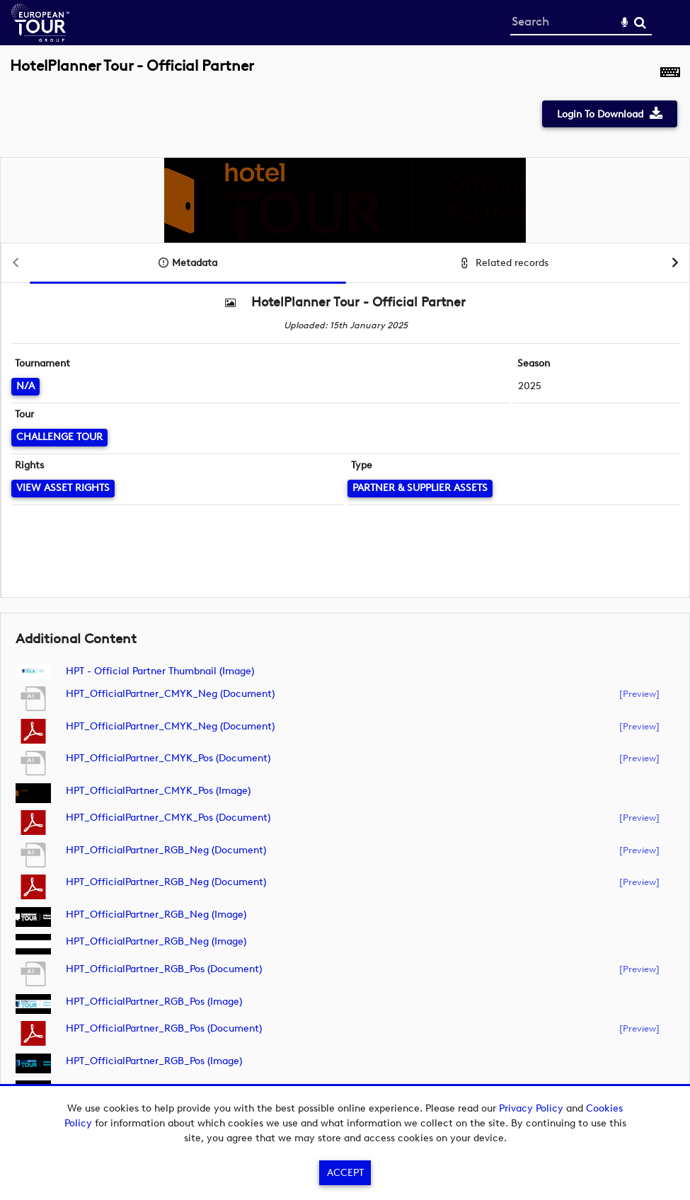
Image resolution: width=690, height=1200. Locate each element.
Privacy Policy (531, 1108)
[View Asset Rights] (63, 488)
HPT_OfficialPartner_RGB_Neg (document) (166, 850)
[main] (345, 593)
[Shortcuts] (670, 73)
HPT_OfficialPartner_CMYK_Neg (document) (170, 694)
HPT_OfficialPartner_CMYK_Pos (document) (168, 758)
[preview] (639, 693)
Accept (345, 1173)
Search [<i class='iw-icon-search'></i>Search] (640, 22)
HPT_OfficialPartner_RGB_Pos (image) (154, 1002)
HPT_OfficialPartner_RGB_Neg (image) (156, 914)
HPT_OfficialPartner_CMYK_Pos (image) (158, 791)
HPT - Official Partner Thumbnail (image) (160, 671)
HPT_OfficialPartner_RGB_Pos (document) (164, 969)
